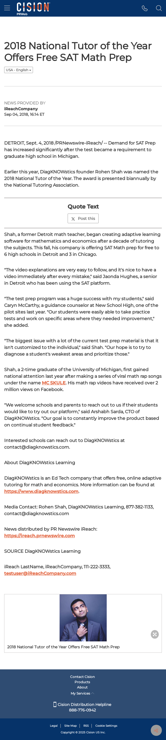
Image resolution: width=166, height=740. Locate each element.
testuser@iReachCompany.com (40, 573)
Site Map (70, 726)
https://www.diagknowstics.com (41, 491)
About (82, 687)
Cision (90, 732)
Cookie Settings (106, 726)
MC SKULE (54, 383)
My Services (82, 693)
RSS (86, 726)
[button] (145, 8)
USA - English (18, 70)
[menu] (7, 8)
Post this (83, 218)
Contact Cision (82, 677)
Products (82, 682)
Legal (54, 726)
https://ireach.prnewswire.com (39, 535)
